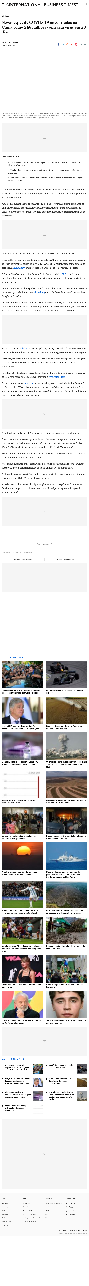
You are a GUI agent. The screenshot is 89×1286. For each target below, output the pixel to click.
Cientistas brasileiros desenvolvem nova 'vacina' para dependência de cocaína (18, 1144)
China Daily (19, 268)
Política (4, 1268)
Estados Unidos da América (53, 1253)
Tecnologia (5, 1257)
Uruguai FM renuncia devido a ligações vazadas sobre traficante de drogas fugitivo (17, 1130)
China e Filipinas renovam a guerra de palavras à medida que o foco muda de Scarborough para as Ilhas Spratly (63, 924)
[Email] (81, 44)
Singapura (47, 1260)
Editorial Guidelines (66, 609)
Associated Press (57, 377)
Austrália (47, 1257)
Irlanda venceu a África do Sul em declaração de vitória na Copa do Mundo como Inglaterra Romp (22, 998)
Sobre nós (26, 1253)
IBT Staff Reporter (12, 42)
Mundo (4, 1260)
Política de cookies (29, 1271)
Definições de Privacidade (32, 1268)
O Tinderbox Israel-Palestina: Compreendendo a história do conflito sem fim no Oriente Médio (66, 814)
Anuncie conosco (29, 1257)
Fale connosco (28, 1260)
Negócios (5, 1253)
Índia (46, 1264)
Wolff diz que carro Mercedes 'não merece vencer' (61, 1116)
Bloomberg (39, 292)
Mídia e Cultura (7, 1271)
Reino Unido (48, 1268)
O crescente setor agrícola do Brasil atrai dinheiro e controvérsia (61, 1130)
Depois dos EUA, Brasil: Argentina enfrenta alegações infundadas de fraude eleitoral (17, 1117)
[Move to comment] (85, 44)
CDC (64, 274)
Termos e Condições (30, 1264)
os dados (23, 348)
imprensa (28, 383)
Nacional (5, 1264)
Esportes (5, 1275)
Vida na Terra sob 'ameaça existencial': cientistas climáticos (16, 1158)
